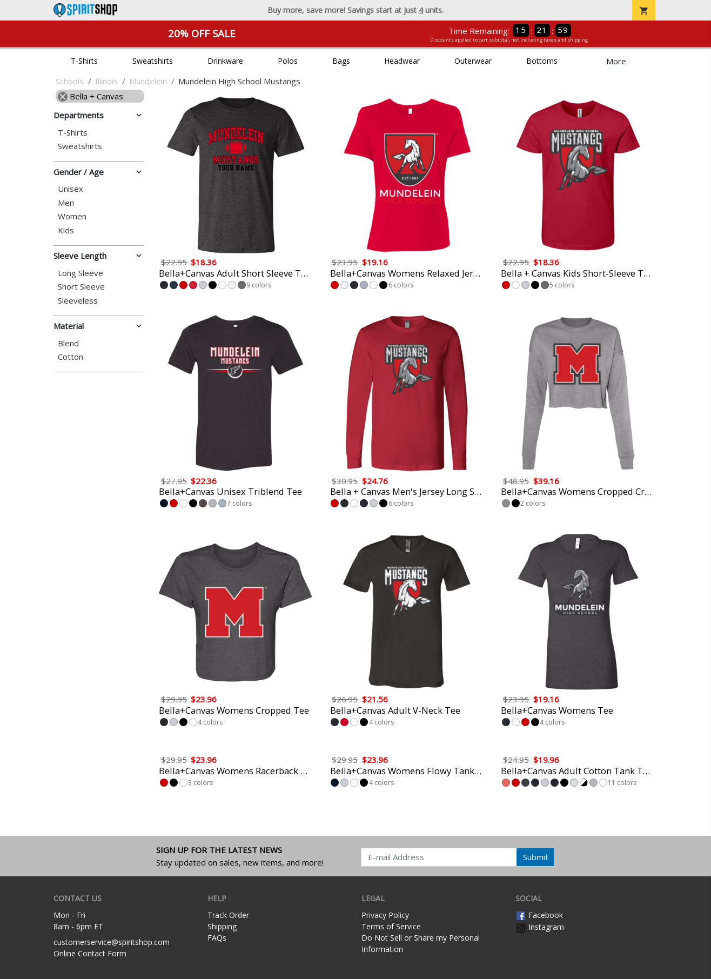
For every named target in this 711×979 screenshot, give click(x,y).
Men (66, 202)
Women (72, 216)
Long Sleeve (80, 273)
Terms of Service (391, 926)
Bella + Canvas (90, 96)
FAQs (216, 938)
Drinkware (225, 61)
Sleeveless (78, 300)
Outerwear (473, 61)
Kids (66, 230)
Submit (535, 856)
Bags (341, 61)
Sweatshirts (152, 61)
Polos (288, 61)
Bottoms (542, 61)
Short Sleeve (81, 286)
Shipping (222, 926)
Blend (68, 343)
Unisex (70, 188)
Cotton (70, 356)
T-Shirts (84, 61)
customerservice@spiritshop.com (111, 942)
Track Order (228, 915)
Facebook (539, 915)
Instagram (539, 927)
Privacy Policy (385, 915)
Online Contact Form (89, 953)
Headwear (402, 61)
